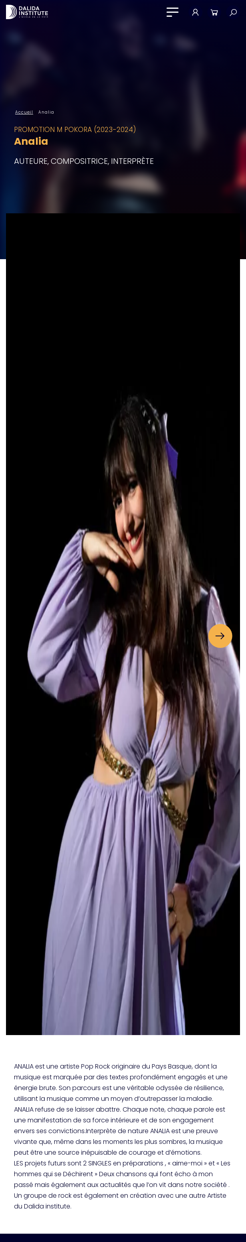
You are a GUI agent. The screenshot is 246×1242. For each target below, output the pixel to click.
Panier (214, 12)
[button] (220, 636)
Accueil (24, 112)
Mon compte (195, 12)
